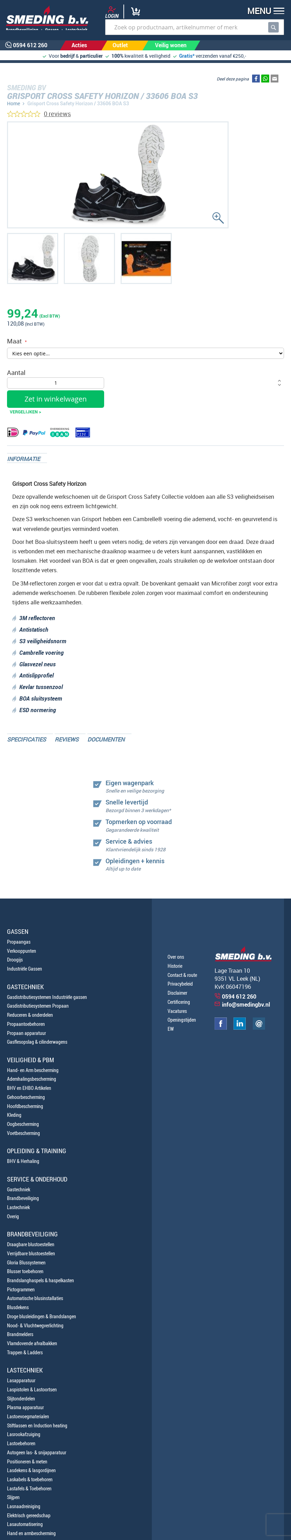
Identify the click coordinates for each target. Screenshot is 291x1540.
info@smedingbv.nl (246, 1004)
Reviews (67, 739)
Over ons (176, 956)
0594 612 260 (239, 996)
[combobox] (194, 27)
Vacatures (177, 1011)
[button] (263, 11)
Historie (175, 966)
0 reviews (57, 113)
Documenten (105, 739)
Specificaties (26, 739)
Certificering (179, 1002)
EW (171, 1029)
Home (13, 103)
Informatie (23, 459)
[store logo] (44, 18)
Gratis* (187, 55)
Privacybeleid (180, 983)
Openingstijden (182, 1019)
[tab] (27, 458)
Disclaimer (177, 992)
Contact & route (182, 975)
